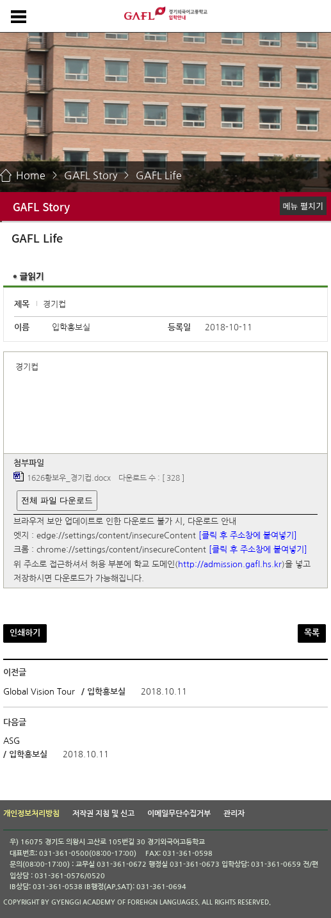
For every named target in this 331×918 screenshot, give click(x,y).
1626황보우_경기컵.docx (69, 479)
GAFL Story (90, 175)
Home (30, 175)
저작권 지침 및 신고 (103, 813)
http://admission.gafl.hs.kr (230, 564)
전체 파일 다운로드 (56, 500)
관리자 (234, 813)
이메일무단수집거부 (179, 813)
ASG (11, 741)
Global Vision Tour (39, 692)
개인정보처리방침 (31, 813)
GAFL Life (159, 175)
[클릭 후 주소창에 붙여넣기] (247, 535)
